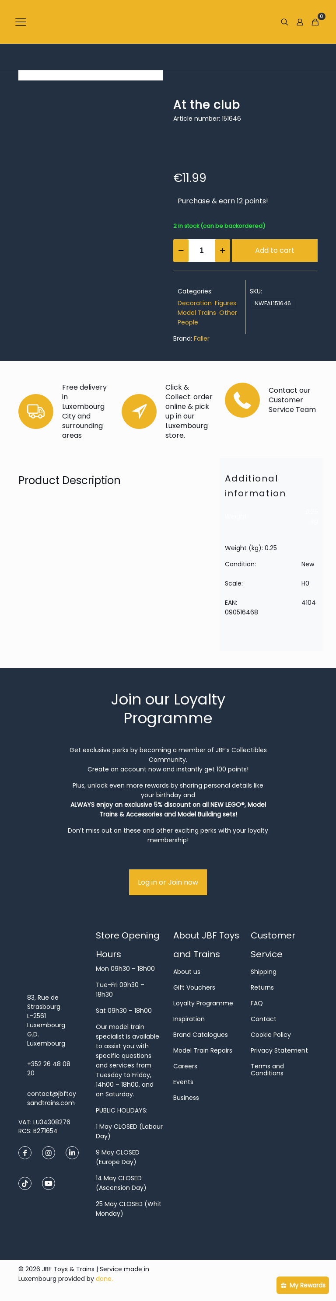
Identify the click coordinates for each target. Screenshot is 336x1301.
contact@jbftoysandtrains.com (51, 1098)
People (188, 322)
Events (183, 1082)
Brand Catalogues (200, 1034)
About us (186, 971)
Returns (262, 987)
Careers (185, 1066)
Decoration (195, 303)
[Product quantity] (201, 250)
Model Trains (197, 312)
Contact (263, 1019)
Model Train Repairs (202, 1050)
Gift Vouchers (194, 987)
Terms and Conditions (267, 1070)
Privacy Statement (279, 1050)
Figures (225, 303)
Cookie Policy (271, 1034)
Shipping (263, 971)
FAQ (257, 1003)
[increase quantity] (222, 250)
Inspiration (189, 1019)
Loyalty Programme (203, 1003)
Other (228, 312)
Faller (202, 338)
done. (104, 1278)
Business (186, 1097)
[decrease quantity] (181, 250)
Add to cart (274, 250)
